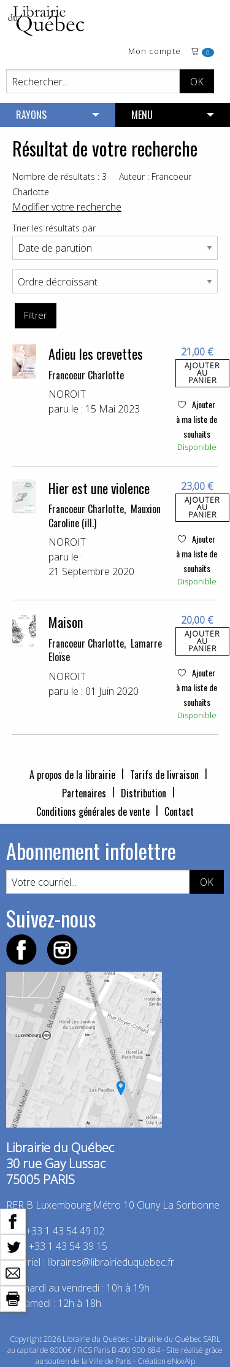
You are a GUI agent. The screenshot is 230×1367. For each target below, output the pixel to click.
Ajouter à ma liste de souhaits (196, 419)
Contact (179, 811)
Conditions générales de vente (93, 811)
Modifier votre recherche (66, 207)
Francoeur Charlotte (86, 375)
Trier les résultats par (54, 228)
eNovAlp (181, 1361)
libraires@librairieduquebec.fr (110, 1262)
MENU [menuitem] (142, 114)
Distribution (143, 793)
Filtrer (35, 315)
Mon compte (154, 51)
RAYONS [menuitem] (31, 114)
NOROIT (67, 394)
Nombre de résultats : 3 (59, 176)
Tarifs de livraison (164, 774)
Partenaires (84, 793)
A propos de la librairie (72, 774)
